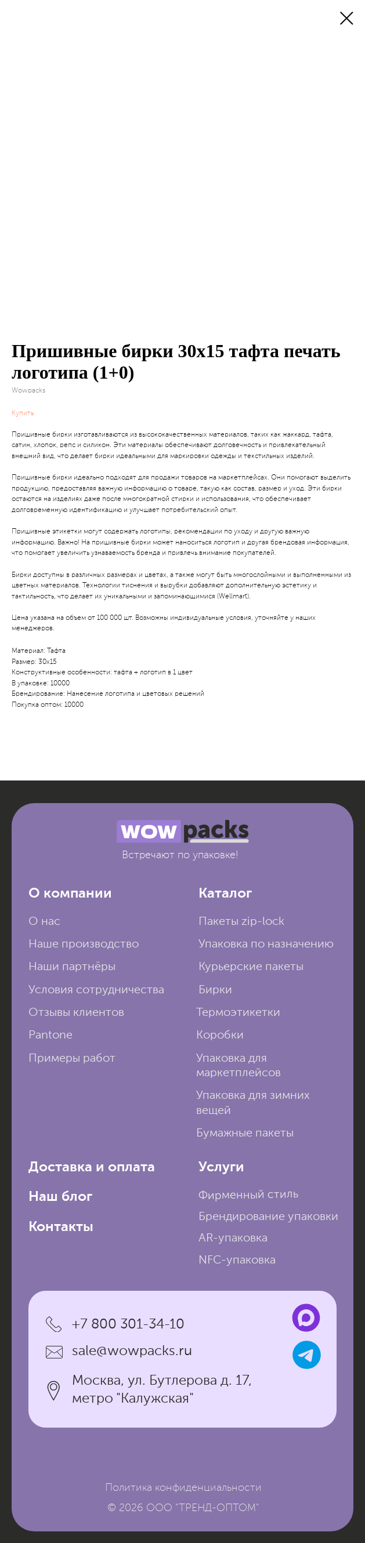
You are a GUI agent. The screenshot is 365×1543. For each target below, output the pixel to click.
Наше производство (83, 944)
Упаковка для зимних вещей (253, 1103)
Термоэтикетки (238, 1013)
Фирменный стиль (248, 1196)
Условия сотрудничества (96, 990)
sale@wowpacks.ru (132, 1351)
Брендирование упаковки (268, 1217)
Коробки (220, 1035)
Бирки (215, 990)
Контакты (60, 1227)
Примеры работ (71, 1059)
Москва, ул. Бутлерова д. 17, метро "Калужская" (162, 1390)
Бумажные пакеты (245, 1133)
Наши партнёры (71, 967)
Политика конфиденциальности (183, 1488)
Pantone (50, 1035)
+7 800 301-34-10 (128, 1324)
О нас (44, 922)
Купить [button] (23, 413)
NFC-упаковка (237, 1260)
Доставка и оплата (91, 1167)
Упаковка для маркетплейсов (238, 1066)
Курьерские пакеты (250, 967)
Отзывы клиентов (76, 1013)
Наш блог (60, 1197)
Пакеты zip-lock (241, 922)
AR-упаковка (233, 1238)
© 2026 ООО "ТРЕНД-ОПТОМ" (183, 1508)
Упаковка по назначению (266, 944)
